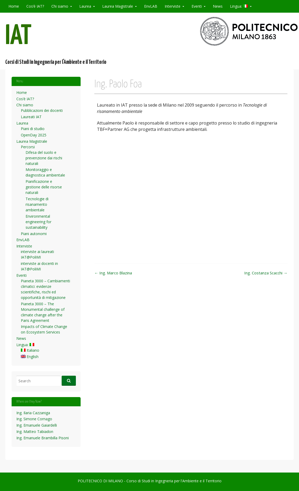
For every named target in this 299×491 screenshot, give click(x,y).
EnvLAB (150, 6)
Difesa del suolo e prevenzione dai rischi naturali (44, 158)
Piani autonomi (34, 233)
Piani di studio (33, 128)
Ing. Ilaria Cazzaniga (33, 412)
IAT (18, 36)
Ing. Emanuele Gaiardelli (36, 425)
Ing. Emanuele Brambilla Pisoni (42, 437)
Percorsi (28, 146)
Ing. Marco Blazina (113, 272)
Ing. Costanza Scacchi (265, 272)
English (29, 356)
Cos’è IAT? (35, 6)
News (218, 6)
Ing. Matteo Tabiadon (34, 431)
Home (13, 6)
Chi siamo (59, 6)
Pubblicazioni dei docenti (42, 110)
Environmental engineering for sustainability (38, 222)
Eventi (197, 6)
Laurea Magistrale (117, 6)
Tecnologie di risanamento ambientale (37, 204)
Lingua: (239, 6)
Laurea (85, 6)
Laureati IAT (31, 116)
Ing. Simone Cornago (34, 418)
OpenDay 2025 (33, 134)
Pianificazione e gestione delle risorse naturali (44, 187)
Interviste (172, 6)
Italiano (30, 350)
